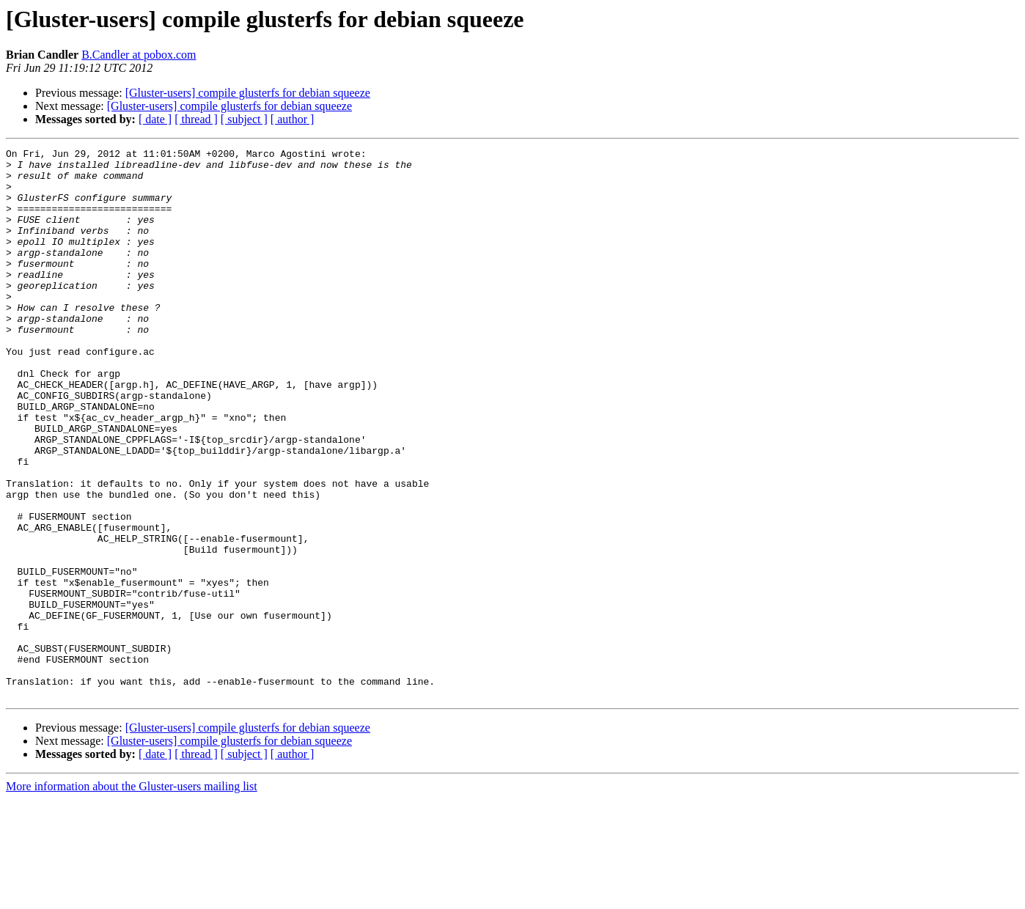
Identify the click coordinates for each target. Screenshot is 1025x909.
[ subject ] (244, 119)
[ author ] (293, 119)
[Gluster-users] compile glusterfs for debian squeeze (247, 93)
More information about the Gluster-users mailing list (131, 896)
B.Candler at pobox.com (138, 54)
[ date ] (155, 119)
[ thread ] (196, 119)
